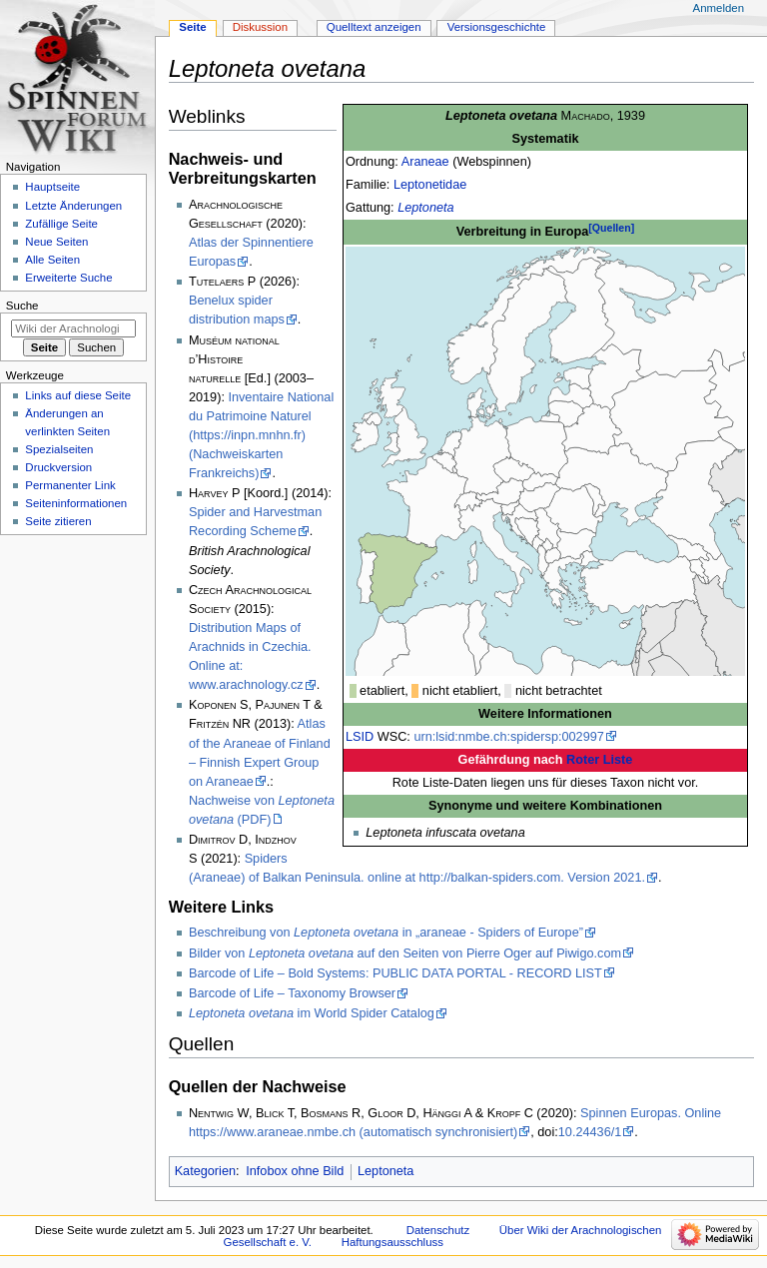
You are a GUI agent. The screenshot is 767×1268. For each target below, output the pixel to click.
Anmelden (719, 8)
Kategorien (205, 1171)
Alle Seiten (52, 260)
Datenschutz (438, 1230)
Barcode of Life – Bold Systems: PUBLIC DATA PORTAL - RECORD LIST (395, 973)
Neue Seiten (56, 242)
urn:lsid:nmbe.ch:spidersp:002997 (508, 737)
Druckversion (58, 467)
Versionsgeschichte (496, 27)
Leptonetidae (429, 185)
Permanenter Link (70, 485)
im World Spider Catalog (311, 1013)
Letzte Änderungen (73, 206)
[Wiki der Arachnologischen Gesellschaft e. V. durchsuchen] (73, 328)
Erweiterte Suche (68, 278)
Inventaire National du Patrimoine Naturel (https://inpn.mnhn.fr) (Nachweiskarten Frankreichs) (261, 435)
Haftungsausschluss (392, 1242)
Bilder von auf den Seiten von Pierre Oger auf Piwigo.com (405, 953)
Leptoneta (425, 208)
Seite (192, 27)
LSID (360, 737)
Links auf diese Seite (78, 395)
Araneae (425, 162)
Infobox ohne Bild (295, 1171)
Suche (22, 306)
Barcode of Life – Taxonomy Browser (292, 993)
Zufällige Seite (61, 224)
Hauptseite (52, 187)
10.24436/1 (590, 1132)
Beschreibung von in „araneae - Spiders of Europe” (386, 933)
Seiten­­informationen (76, 503)
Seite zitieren (58, 521)
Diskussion (260, 27)
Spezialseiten (59, 449)
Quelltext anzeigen (374, 27)
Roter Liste (599, 760)
